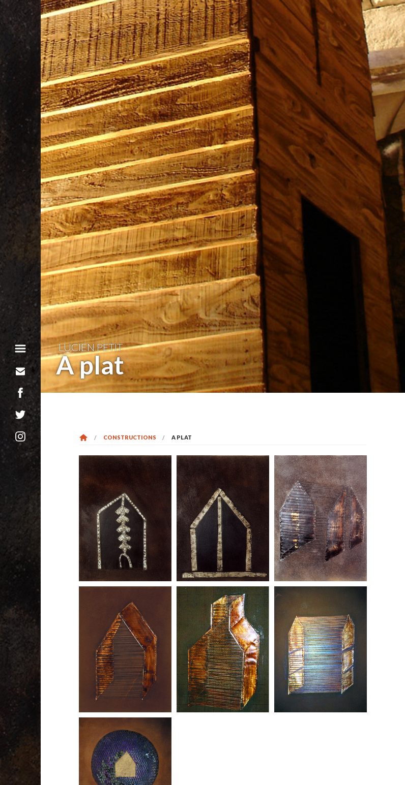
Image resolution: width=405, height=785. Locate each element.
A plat (181, 437)
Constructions (129, 437)
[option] (223, 196)
